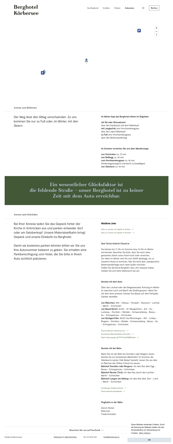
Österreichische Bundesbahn (111, 391)
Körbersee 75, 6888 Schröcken (65, 437)
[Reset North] (156, 35)
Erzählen (106, 8)
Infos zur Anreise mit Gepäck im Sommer (116, 233)
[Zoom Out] (156, 31)
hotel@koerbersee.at (111, 437)
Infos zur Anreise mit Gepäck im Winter (115, 229)
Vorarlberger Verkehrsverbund (112, 388)
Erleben (117, 8)
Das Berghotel (92, 8)
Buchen (154, 8)
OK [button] (149, 440)
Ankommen (129, 8)
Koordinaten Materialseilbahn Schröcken (116, 334)
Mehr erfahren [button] (145, 433)
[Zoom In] (156, 28)
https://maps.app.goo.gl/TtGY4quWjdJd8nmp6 (118, 337)
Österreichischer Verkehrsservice (113, 331)
